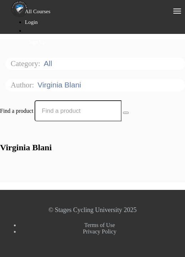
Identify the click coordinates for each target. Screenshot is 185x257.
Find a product (16, 111)
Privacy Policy (100, 231)
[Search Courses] (126, 113)
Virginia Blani (60, 85)
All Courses (37, 11)
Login (31, 22)
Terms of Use (99, 225)
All (49, 63)
